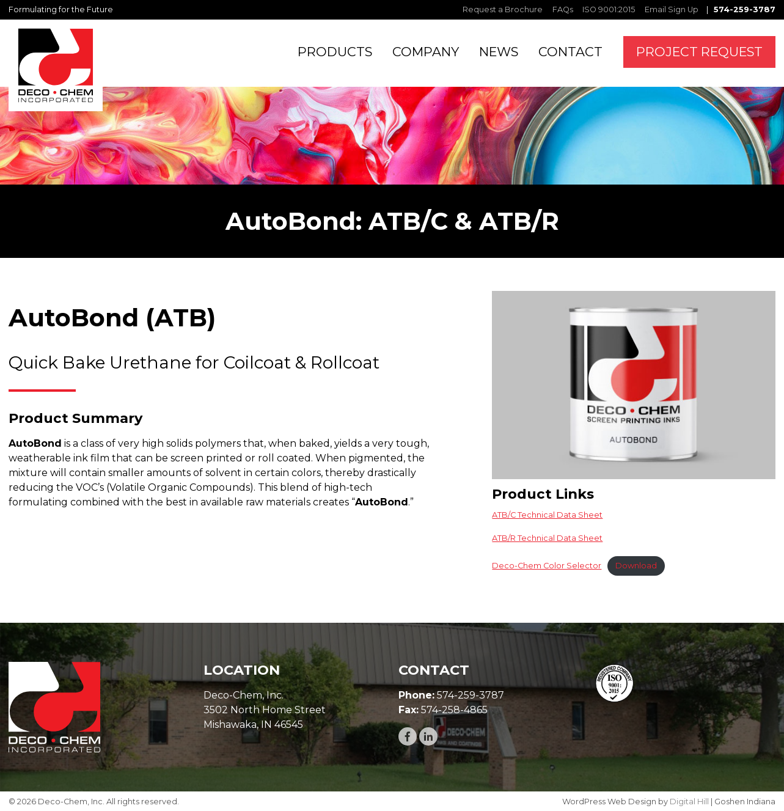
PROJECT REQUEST (699, 51)
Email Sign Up (671, 9)
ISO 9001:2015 (608, 9)
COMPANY (425, 51)
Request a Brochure (503, 9)
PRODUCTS (335, 51)
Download (636, 565)
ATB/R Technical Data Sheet (547, 538)
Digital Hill (689, 801)
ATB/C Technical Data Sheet (547, 514)
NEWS (498, 51)
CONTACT (570, 51)
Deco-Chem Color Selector (546, 565)
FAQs (562, 9)
